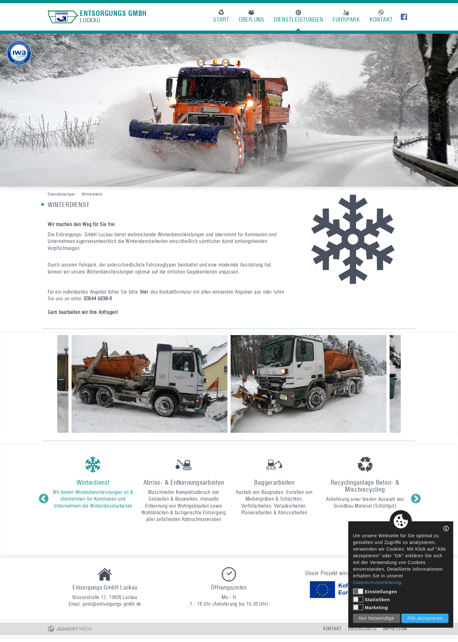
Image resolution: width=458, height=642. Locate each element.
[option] (229, 110)
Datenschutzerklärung (377, 582)
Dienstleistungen (298, 16)
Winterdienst (92, 194)
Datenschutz (362, 628)
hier (144, 292)
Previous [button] (43, 498)
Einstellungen (375, 591)
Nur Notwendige (376, 618)
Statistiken (371, 599)
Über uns (251, 16)
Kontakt (381, 16)
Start (221, 16)
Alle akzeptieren (425, 618)
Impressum (395, 628)
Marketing (370, 607)
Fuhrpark (346, 16)
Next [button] (415, 498)
